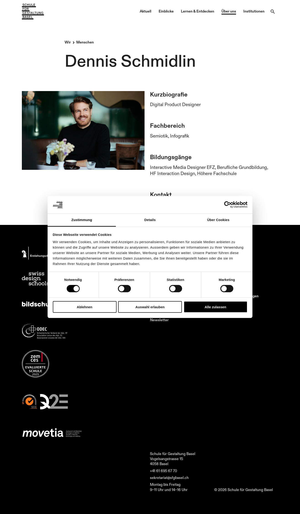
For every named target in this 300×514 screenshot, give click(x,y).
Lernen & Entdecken (197, 11)
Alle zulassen (215, 307)
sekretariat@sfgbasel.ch (169, 477)
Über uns (228, 11)
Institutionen (253, 11)
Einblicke (166, 11)
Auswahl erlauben (150, 307)
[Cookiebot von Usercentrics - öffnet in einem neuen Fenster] (227, 204)
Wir (68, 42)
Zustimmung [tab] (81, 220)
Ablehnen (84, 307)
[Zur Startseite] (33, 12)
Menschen (85, 42)
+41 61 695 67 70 (163, 471)
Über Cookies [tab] (218, 220)
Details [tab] (150, 220)
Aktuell (145, 11)
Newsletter (159, 320)
